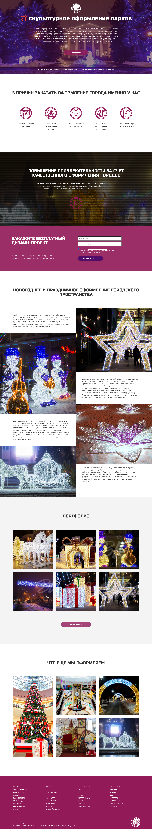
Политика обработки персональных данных (58, 830)
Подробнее (76, 52)
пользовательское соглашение (97, 250)
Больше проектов (76, 627)
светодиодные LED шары (99, 389)
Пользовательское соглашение (25, 830)
